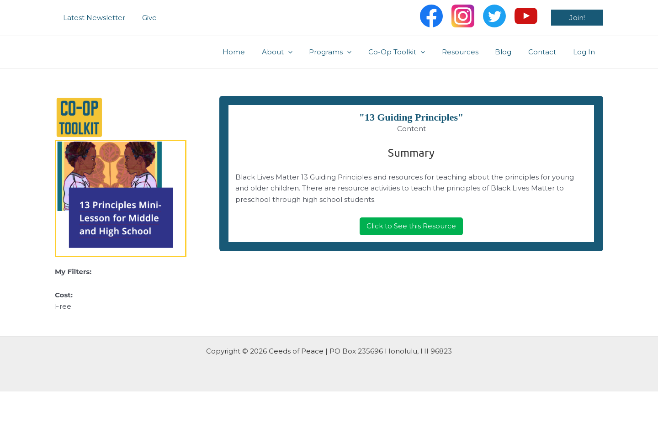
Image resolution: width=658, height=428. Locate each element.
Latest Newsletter (93, 17)
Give (145, 17)
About (296, 52)
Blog (511, 52)
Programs (347, 52)
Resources (470, 52)
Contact (547, 52)
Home (256, 52)
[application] (307, 52)
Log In (585, 52)
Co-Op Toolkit (410, 52)
